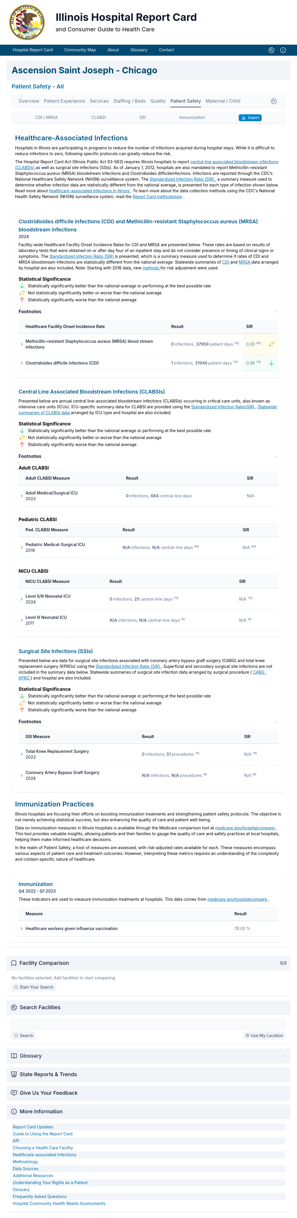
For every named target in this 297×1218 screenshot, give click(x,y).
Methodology (25, 1163)
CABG (259, 673)
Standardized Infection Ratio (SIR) (182, 180)
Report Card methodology (157, 198)
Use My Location (264, 1037)
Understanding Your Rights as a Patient (50, 1184)
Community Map (80, 51)
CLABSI (98, 119)
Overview (29, 103)
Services (99, 103)
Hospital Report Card (33, 51)
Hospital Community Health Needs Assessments (59, 1205)
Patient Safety (185, 103)
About (113, 51)
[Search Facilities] (148, 1026)
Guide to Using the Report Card (43, 1135)
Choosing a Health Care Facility (43, 1149)
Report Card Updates (33, 1128)
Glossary (139, 51)
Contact (166, 51)
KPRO (25, 679)
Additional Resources (33, 1177)
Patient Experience (64, 103)
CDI (226, 263)
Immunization (192, 119)
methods (152, 269)
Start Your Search (33, 988)
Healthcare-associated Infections (44, 1156)
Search (23, 1037)
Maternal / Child (223, 103)
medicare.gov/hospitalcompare (245, 829)
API (16, 1142)
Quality (158, 103)
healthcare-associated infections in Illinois (90, 192)
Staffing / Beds (129, 103)
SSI (143, 119)
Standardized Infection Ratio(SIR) (223, 408)
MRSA (245, 263)
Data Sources (26, 1170)
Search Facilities (40, 1009)
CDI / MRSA (46, 119)
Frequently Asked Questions (40, 1198)
